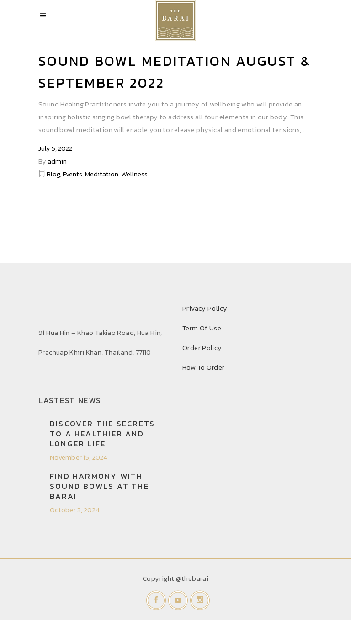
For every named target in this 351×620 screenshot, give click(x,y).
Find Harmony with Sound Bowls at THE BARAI (99, 486)
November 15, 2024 (79, 457)
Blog (53, 174)
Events (72, 174)
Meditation (101, 174)
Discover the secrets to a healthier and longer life (102, 434)
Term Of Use (201, 328)
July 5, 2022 (55, 148)
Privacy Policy (204, 308)
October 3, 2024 (75, 509)
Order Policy (202, 347)
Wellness (134, 174)
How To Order (203, 367)
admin (57, 161)
